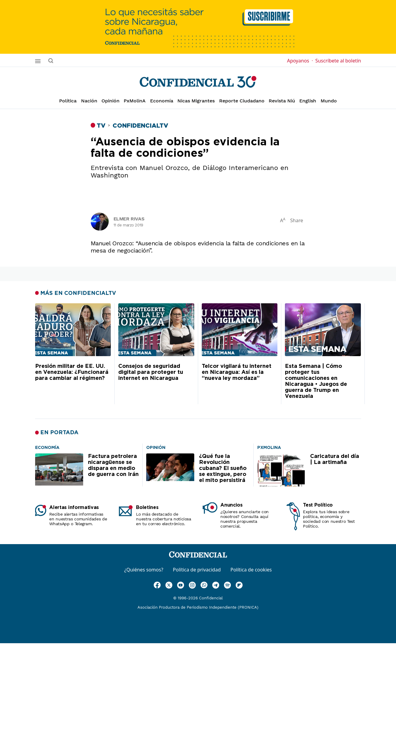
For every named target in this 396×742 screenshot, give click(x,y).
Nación (89, 101)
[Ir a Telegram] (215, 585)
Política (68, 101)
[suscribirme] (198, 27)
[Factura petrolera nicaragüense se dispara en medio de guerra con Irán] (47, 447)
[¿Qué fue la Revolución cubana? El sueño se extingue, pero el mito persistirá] (155, 447)
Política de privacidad (197, 569)
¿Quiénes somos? (143, 569)
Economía (161, 101)
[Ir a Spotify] (227, 585)
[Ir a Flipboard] (239, 585)
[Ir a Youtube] (180, 585)
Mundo (329, 101)
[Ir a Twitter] (168, 585)
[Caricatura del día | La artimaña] (269, 447)
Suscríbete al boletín (338, 60)
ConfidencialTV (140, 126)
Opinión (110, 101)
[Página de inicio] (198, 82)
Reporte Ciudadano (242, 101)
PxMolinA (135, 101)
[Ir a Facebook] (157, 585)
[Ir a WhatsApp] (204, 585)
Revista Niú (282, 101)
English (307, 101)
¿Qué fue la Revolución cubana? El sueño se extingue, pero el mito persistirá (222, 468)
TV (101, 126)
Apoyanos (300, 60)
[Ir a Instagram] (192, 585)
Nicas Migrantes (196, 101)
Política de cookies (251, 569)
